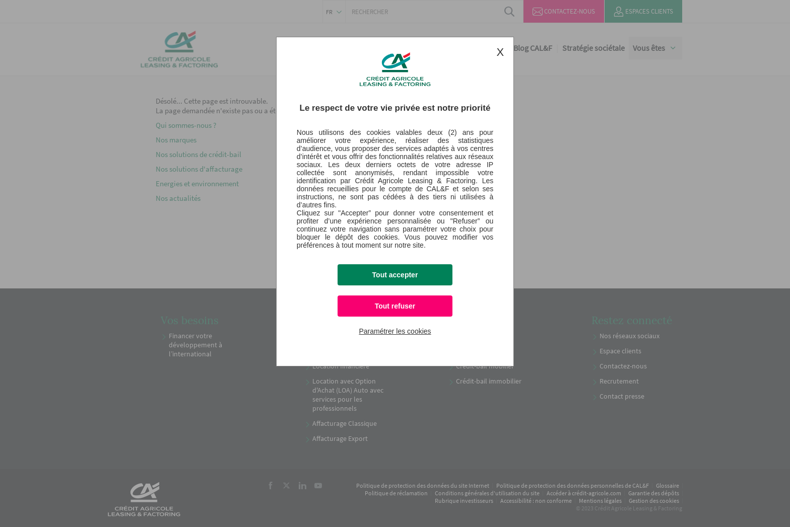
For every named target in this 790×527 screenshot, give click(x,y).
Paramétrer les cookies (395, 331)
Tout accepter (395, 275)
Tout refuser (395, 306)
